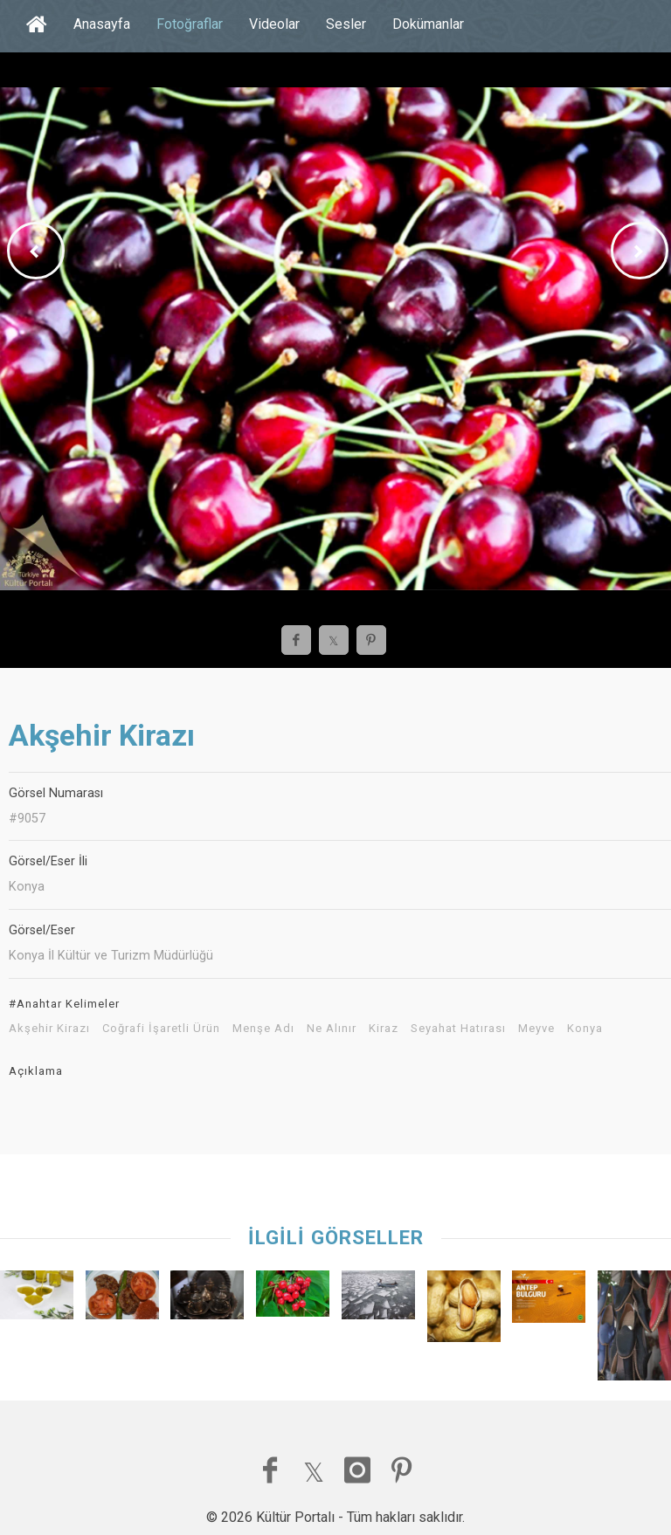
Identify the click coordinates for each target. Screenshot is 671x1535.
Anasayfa (101, 24)
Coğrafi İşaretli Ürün (161, 1028)
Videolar (274, 24)
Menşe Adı (263, 1028)
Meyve (536, 1028)
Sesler (346, 24)
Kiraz (383, 1028)
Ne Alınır (331, 1028)
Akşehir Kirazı (49, 1028)
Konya (585, 1028)
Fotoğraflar (189, 24)
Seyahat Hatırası (458, 1028)
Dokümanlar (428, 24)
